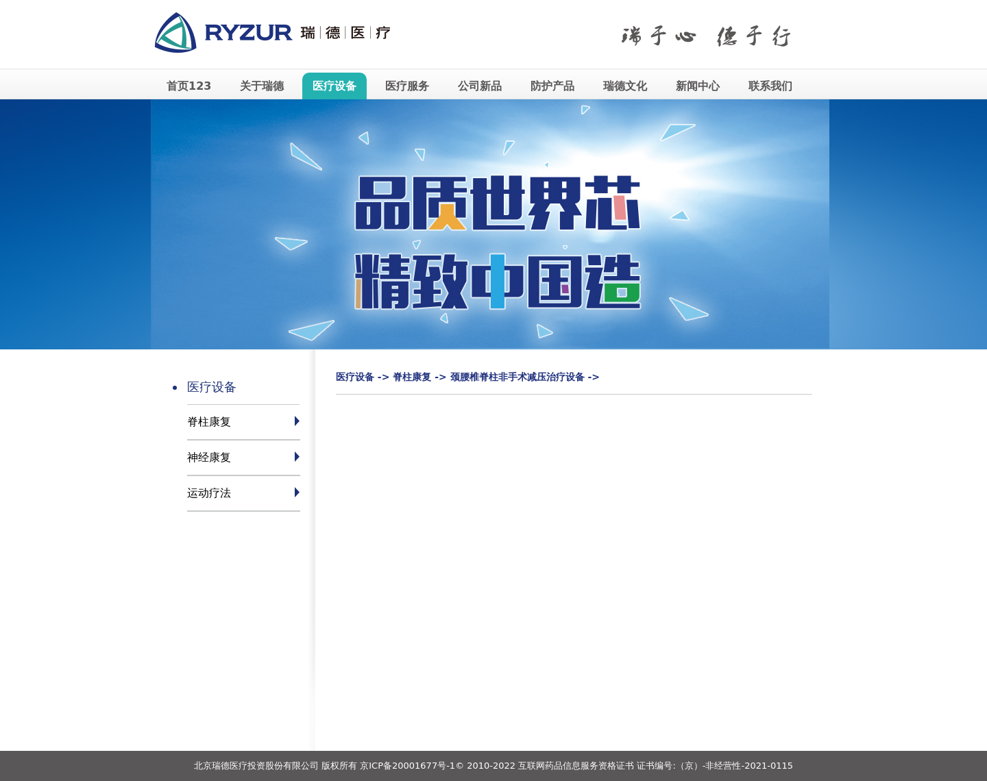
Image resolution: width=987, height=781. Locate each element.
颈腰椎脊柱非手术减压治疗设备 (517, 376)
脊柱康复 (209, 421)
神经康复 (209, 457)
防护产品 (552, 85)
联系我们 (770, 85)
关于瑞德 (262, 85)
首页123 (189, 85)
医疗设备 (334, 85)
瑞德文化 (625, 85)
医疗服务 (407, 85)
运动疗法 (209, 492)
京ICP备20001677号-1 (407, 765)
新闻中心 (698, 85)
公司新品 (480, 85)
